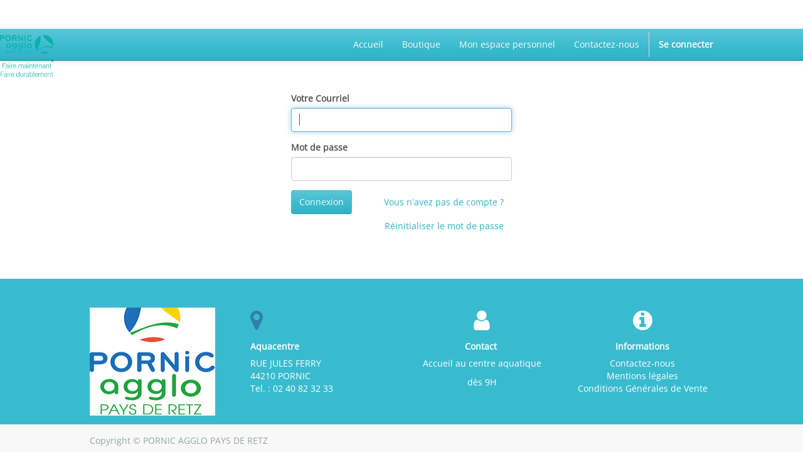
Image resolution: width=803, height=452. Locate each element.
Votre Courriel (320, 98)
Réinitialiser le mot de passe (444, 226)
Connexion (321, 202)
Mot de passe (319, 147)
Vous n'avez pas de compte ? (444, 202)
